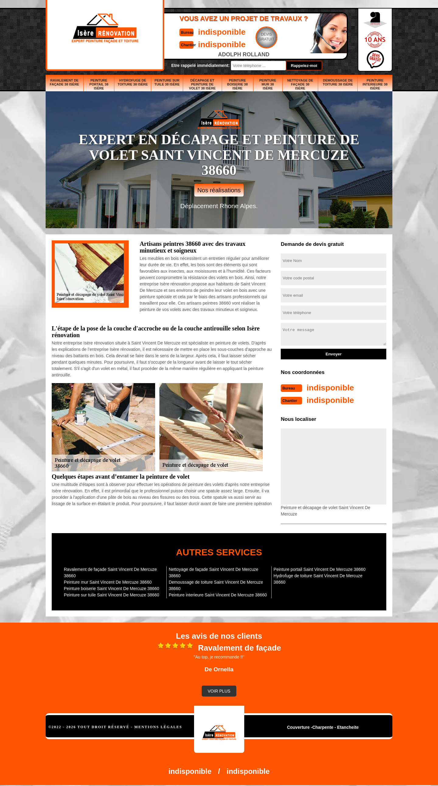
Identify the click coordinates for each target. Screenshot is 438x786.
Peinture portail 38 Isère (99, 84)
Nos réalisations (219, 190)
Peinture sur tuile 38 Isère (166, 82)
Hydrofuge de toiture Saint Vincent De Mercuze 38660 (317, 578)
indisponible (201, 31)
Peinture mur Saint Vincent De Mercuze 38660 (107, 581)
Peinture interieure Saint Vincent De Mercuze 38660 (218, 594)
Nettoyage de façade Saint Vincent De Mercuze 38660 (214, 572)
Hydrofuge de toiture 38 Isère (133, 82)
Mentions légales (158, 726)
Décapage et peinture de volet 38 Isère (202, 84)
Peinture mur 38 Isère (267, 84)
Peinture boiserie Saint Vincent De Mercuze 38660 (111, 587)
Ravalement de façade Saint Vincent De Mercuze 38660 (110, 572)
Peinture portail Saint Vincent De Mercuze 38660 (319, 568)
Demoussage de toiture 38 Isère (338, 82)
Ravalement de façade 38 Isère (64, 82)
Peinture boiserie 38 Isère (237, 84)
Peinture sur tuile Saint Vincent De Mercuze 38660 (111, 594)
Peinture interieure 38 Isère (375, 84)
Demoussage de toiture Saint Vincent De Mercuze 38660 (216, 584)
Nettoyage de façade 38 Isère (300, 84)
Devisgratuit (247, 36)
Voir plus (219, 690)
